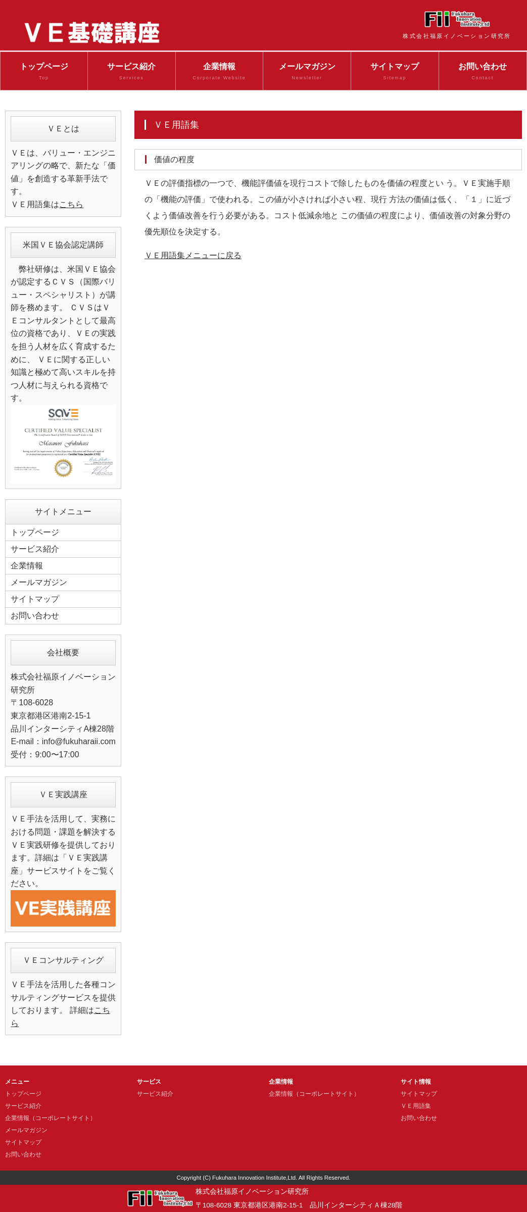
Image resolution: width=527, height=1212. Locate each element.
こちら (71, 204)
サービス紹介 (131, 72)
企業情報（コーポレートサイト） (50, 1118)
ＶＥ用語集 (416, 1105)
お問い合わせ (482, 72)
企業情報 (219, 72)
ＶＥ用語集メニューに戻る (193, 255)
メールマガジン (307, 72)
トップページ (44, 72)
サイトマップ (395, 72)
